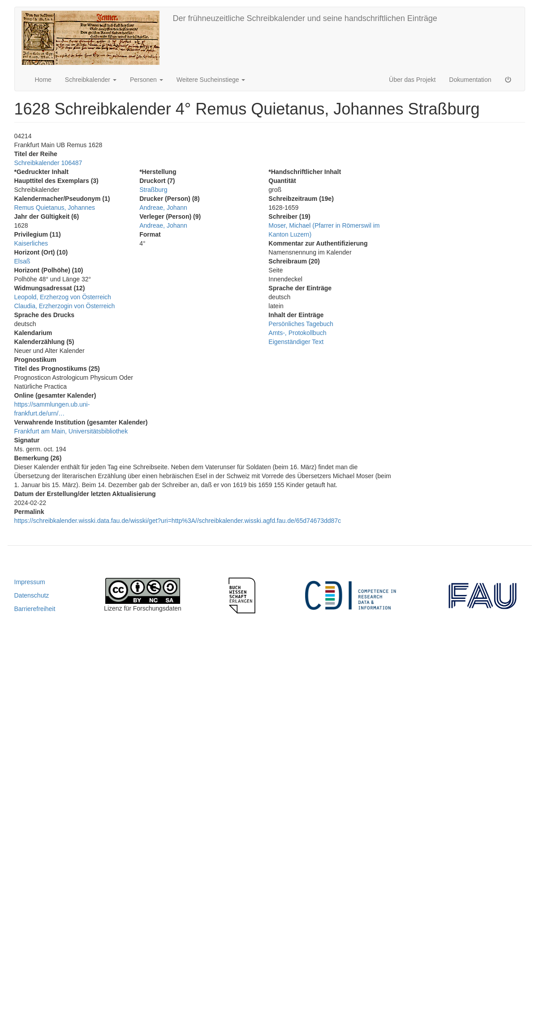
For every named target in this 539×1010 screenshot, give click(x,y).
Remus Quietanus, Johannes (54, 207)
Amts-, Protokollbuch (297, 332)
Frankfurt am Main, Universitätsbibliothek (71, 431)
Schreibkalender (90, 79)
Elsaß (22, 261)
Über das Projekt (412, 79)
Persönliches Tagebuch (300, 323)
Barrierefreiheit (35, 608)
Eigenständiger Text (295, 341)
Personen (146, 79)
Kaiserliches (31, 243)
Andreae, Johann (163, 207)
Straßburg (153, 189)
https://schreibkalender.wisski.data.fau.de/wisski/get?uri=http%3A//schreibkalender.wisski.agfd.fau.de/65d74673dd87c (177, 520)
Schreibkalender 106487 (48, 162)
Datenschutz (31, 595)
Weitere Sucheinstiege (211, 79)
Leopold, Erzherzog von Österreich (62, 297)
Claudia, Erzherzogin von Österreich (64, 306)
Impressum (29, 582)
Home (43, 79)
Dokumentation (470, 79)
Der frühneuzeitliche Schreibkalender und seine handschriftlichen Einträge (305, 18)
